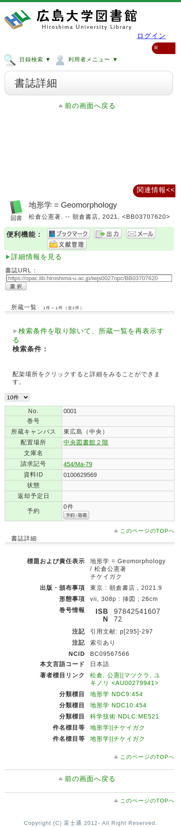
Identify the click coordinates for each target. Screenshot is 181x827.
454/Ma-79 (77, 464)
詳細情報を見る (36, 256)
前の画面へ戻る (90, 105)
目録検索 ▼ (27, 59)
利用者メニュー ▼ (85, 59)
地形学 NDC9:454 (116, 694)
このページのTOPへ (147, 531)
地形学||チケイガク (117, 727)
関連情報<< (156, 189)
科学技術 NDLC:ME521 (124, 716)
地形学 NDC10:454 (118, 705)
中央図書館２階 (86, 442)
